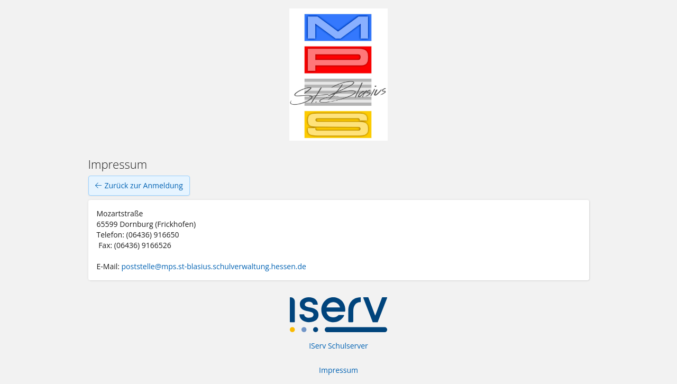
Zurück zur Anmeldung (139, 185)
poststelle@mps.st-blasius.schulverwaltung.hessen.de (215, 266)
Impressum (338, 370)
